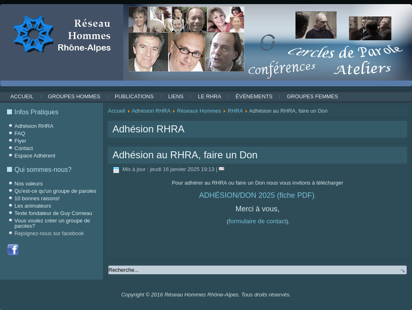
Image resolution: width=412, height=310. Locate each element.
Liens (176, 96)
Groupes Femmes (312, 96)
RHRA (235, 111)
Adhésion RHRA (34, 126)
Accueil (21, 96)
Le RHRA (209, 96)
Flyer (20, 141)
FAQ (19, 133)
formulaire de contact (257, 220)
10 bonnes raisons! (37, 198)
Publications (134, 96)
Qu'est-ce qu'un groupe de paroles (55, 191)
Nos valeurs (28, 183)
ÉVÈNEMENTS (254, 96)
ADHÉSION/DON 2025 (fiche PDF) (256, 195)
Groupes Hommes (74, 96)
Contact (23, 148)
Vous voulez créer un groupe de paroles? (52, 223)
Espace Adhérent (34, 156)
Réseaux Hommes (199, 111)
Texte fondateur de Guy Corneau (53, 213)
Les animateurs (32, 206)
